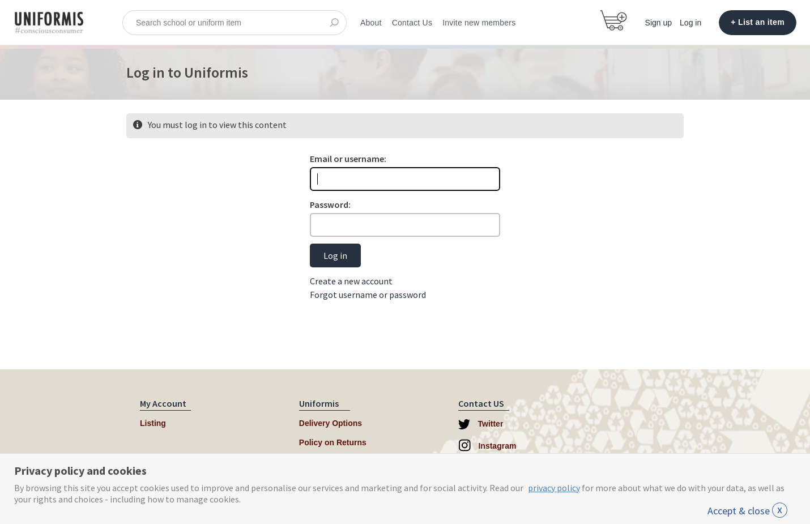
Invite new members (478, 22)
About (371, 22)
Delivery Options (330, 423)
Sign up (658, 22)
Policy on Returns (332, 442)
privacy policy (554, 487)
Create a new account (351, 281)
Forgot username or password (368, 294)
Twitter (481, 424)
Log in (690, 22)
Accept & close (747, 511)
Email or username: (348, 158)
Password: (330, 204)
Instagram (487, 445)
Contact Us (412, 22)
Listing (153, 423)
